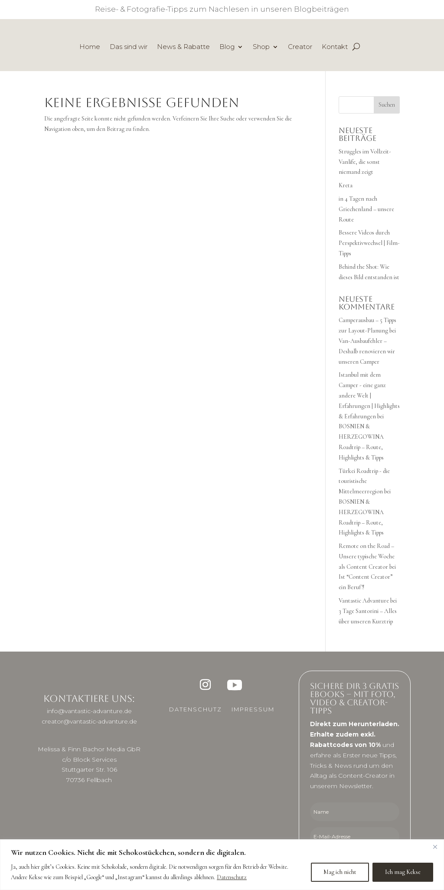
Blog (227, 47)
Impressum (253, 709)
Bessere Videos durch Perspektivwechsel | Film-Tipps (369, 243)
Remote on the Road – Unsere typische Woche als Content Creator (367, 556)
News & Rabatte (183, 47)
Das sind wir (128, 47)
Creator (300, 47)
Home (89, 47)
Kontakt (335, 47)
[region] (222, 864)
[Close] (435, 846)
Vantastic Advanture (364, 600)
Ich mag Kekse (403, 872)
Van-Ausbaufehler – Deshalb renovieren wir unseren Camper (367, 351)
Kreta (346, 185)
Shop (261, 47)
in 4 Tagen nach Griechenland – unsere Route (366, 209)
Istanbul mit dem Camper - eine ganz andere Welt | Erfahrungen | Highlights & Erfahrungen (369, 395)
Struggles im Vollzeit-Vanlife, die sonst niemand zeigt (365, 162)
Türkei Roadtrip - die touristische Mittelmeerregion (364, 481)
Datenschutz (232, 877)
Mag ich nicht (339, 872)
